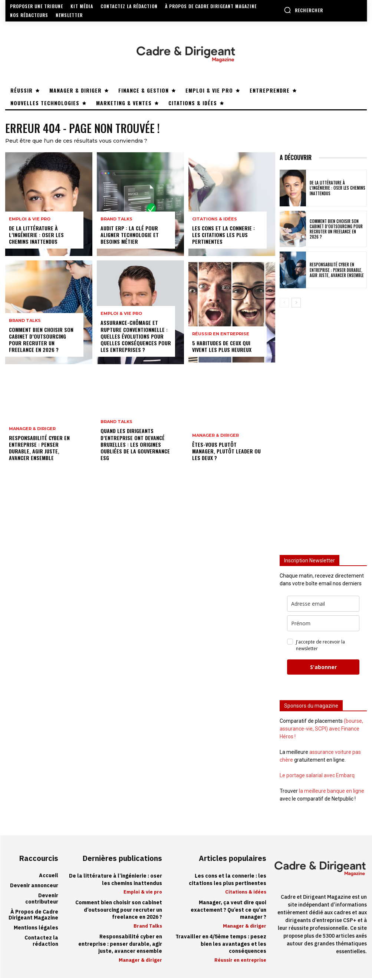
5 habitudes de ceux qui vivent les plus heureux (221, 346)
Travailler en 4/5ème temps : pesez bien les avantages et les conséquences (220, 944)
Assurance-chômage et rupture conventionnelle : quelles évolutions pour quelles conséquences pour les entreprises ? (136, 336)
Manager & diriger (32, 429)
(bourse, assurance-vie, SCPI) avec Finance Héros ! (321, 728)
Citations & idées (214, 219)
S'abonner (323, 667)
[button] (303, 10)
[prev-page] (284, 302)
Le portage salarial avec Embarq (317, 775)
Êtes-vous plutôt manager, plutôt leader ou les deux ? (226, 451)
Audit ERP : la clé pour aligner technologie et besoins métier (130, 234)
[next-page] (296, 302)
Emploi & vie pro (29, 219)
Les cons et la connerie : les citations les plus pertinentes (223, 234)
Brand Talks (25, 321)
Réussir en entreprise (220, 334)
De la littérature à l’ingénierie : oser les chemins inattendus (36, 234)
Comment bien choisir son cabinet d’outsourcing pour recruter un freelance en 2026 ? (41, 340)
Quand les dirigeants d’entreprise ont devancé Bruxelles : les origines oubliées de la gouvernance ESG (135, 444)
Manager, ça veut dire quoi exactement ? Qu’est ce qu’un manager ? (228, 910)
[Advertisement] (323, 426)
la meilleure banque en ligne (331, 791)
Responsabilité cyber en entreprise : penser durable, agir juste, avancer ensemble (39, 448)
